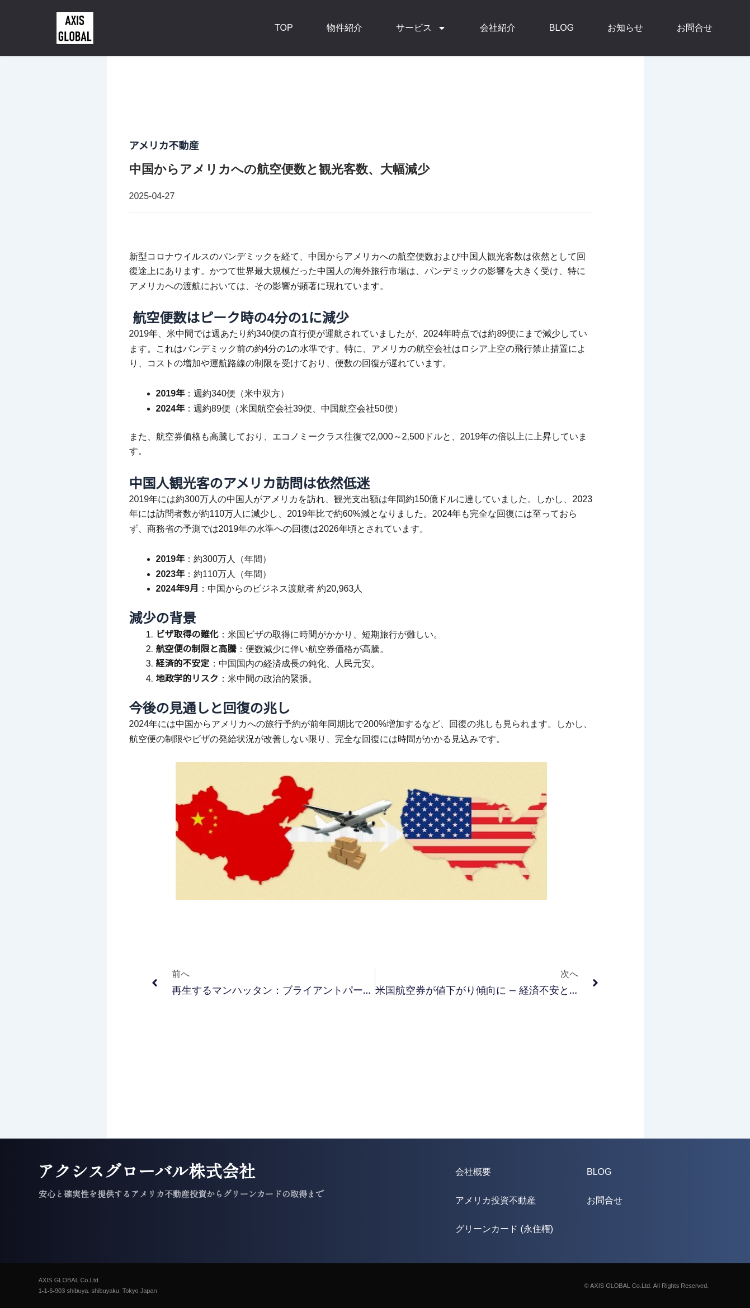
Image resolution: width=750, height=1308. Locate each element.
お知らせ (625, 27)
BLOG (561, 27)
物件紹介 (344, 27)
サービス (421, 28)
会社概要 (473, 1172)
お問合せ (695, 27)
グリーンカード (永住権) (504, 1229)
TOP (284, 27)
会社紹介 (498, 27)
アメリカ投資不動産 (495, 1200)
